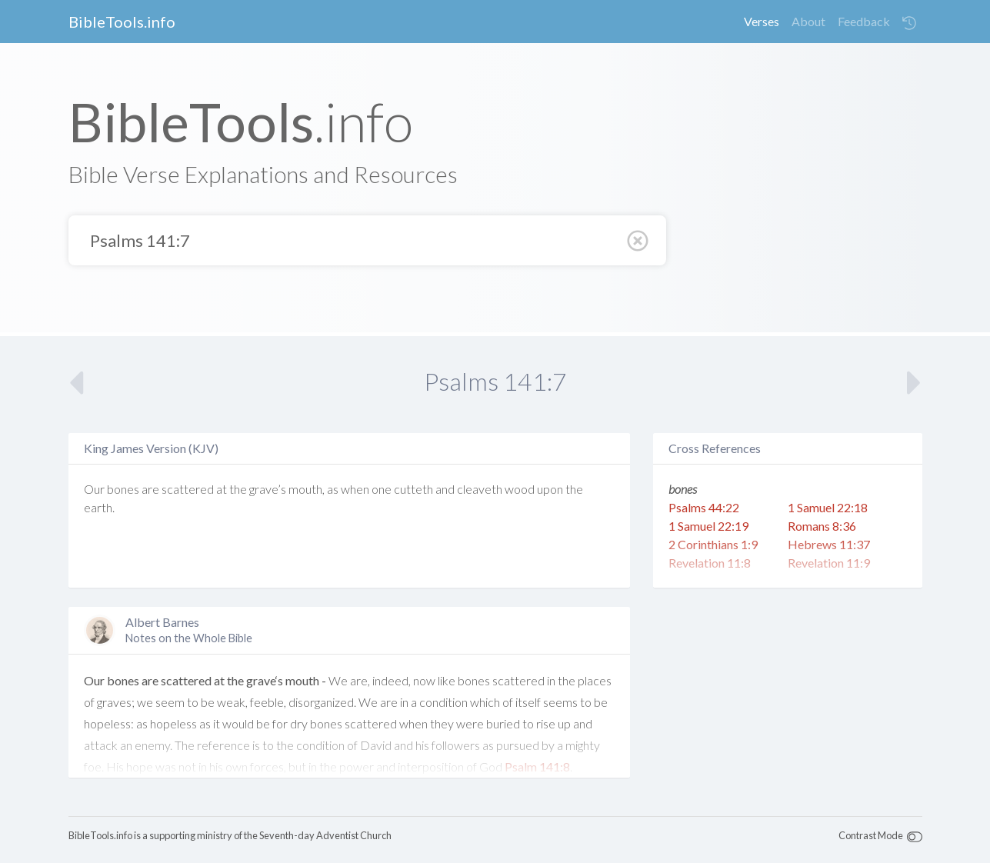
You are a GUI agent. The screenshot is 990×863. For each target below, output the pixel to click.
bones (123, 488)
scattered (188, 488)
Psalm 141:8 (537, 766)
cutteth (413, 488)
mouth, (306, 488)
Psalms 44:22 (703, 507)
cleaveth (479, 488)
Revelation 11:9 (829, 562)
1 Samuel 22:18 (828, 507)
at (221, 488)
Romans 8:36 (822, 525)
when (355, 488)
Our (94, 488)
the (238, 488)
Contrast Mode (870, 835)
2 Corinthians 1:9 (713, 544)
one (382, 488)
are (150, 488)
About (808, 21)
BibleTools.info (121, 21)
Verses (761, 21)
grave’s (267, 488)
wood (520, 488)
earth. (99, 507)
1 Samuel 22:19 (708, 525)
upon (550, 488)
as (332, 488)
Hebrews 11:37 (829, 544)
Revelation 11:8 (709, 562)
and (445, 488)
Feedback (864, 21)
